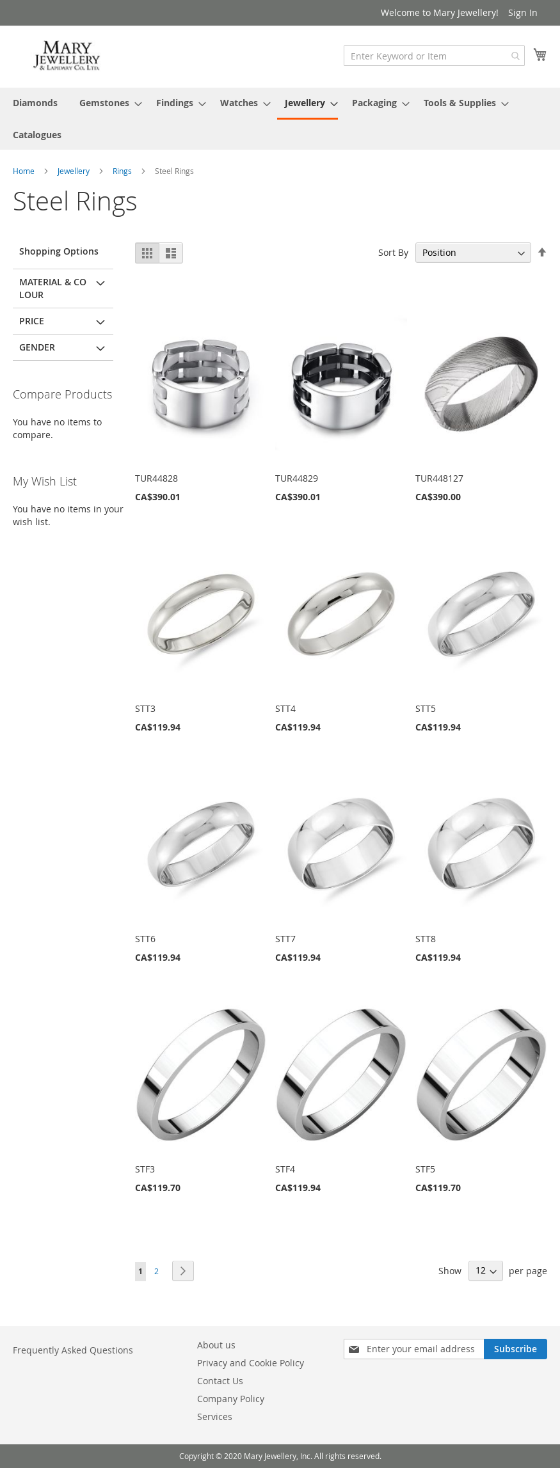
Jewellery (75, 171)
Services (214, 1416)
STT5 (425, 708)
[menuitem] (35, 103)
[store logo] (67, 56)
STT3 (145, 708)
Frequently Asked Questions (73, 1350)
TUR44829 (296, 478)
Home (24, 171)
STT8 (425, 939)
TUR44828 (156, 478)
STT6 (145, 939)
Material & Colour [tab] (52, 288)
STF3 (145, 1169)
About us (216, 1345)
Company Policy (230, 1399)
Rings (123, 171)
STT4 (285, 708)
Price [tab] (31, 321)
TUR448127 (439, 478)
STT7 (285, 939)
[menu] (280, 119)
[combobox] (434, 55)
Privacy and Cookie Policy (250, 1363)
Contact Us (220, 1381)
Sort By (393, 252)
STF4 (285, 1169)
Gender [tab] (37, 347)
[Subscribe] (515, 1349)
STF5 (425, 1169)
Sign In (523, 12)
